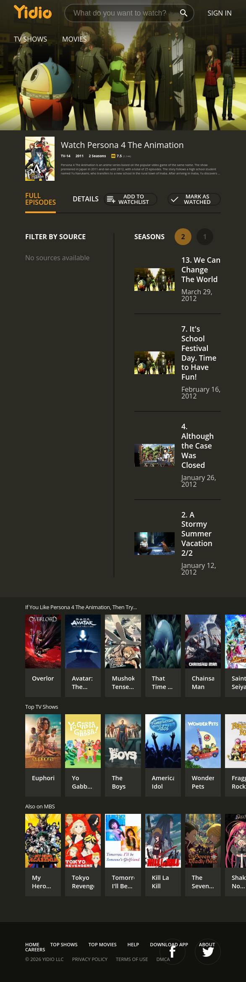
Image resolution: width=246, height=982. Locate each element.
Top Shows (64, 944)
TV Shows (30, 39)
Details (86, 198)
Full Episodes (40, 199)
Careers (35, 949)
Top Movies (103, 944)
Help (133, 944)
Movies (74, 39)
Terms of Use (132, 959)
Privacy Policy (89, 959)
